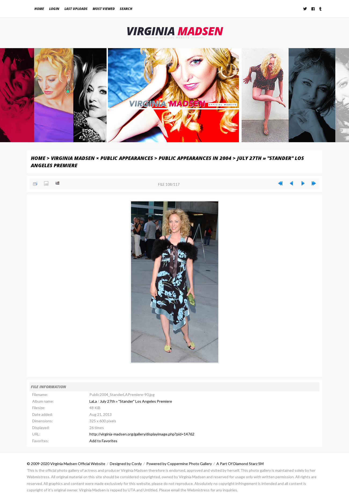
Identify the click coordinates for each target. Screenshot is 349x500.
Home (39, 8)
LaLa (93, 401)
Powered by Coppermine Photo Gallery (179, 464)
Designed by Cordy (126, 464)
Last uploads (76, 8)
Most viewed (104, 8)
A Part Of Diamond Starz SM (240, 464)
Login (54, 8)
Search (126, 8)
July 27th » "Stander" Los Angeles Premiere (136, 401)
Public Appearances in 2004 (195, 158)
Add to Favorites (103, 440)
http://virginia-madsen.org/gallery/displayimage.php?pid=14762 (141, 434)
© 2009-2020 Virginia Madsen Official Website (66, 464)
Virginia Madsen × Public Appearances (102, 158)
